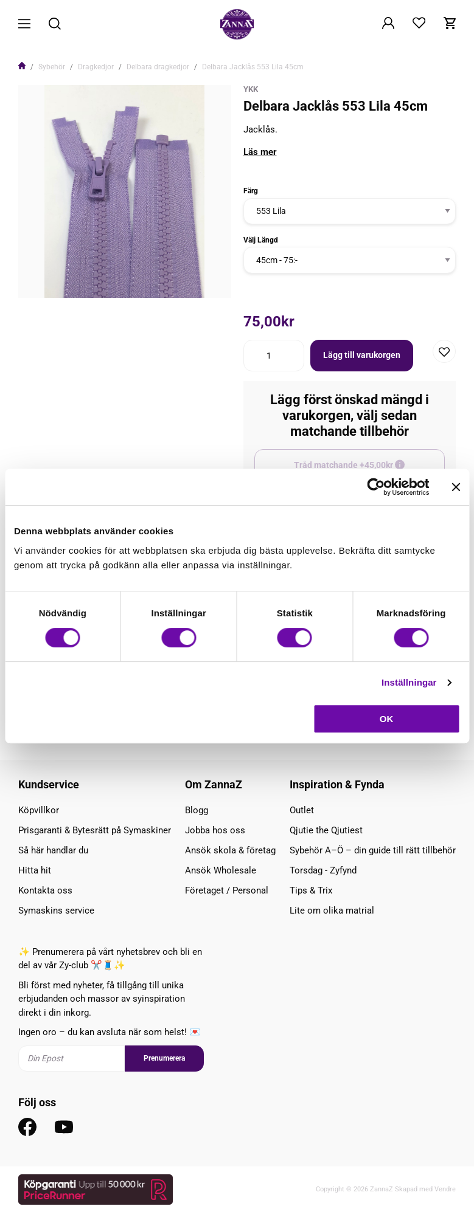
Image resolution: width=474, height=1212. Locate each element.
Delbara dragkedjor (158, 67)
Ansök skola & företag (230, 850)
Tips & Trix (311, 890)
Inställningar (409, 682)
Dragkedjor (96, 67)
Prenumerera (164, 1058)
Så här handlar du (53, 850)
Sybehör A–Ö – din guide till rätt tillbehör (373, 850)
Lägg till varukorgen (361, 355)
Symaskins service (56, 910)
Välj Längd (260, 240)
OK (387, 719)
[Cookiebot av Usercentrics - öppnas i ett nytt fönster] (375, 487)
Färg (250, 191)
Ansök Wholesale (220, 870)
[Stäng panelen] (455, 487)
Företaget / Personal (226, 890)
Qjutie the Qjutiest (326, 830)
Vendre (445, 1189)
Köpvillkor (38, 810)
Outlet (302, 810)
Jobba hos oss (215, 830)
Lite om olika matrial (332, 910)
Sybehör (51, 67)
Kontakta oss (45, 890)
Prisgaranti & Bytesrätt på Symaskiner (94, 830)
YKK (250, 89)
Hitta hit (34, 870)
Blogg (196, 810)
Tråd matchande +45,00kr (369, 470)
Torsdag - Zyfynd (323, 870)
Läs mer (260, 151)
